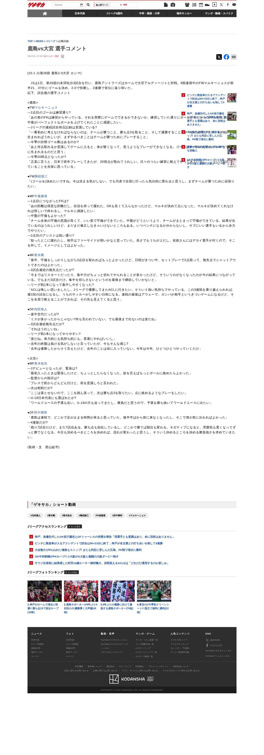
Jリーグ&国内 (37, 705)
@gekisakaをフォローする (201, 226)
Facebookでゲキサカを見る (202, 233)
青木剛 (39, 275)
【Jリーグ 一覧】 (51, 56)
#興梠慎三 (84, 570)
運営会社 (110, 728)
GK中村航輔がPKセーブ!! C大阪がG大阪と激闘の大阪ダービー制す (77, 616)
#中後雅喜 (101, 570)
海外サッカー (37, 714)
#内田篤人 (35, 570)
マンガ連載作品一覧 (145, 705)
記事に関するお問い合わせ (105, 732)
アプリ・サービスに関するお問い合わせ (140, 732)
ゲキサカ (36, 5)
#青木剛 (51, 570)
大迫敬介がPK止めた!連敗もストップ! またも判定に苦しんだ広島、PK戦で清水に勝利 (88, 609)
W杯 (125, 5)
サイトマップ (125, 728)
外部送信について (181, 728)
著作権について (95, 728)
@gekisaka (212, 701)
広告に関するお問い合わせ (76, 732)
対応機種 (79, 728)
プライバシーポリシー (158, 728)
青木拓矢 (40, 398)
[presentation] (44, 13)
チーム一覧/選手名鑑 (179, 714)
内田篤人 (40, 339)
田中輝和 (40, 462)
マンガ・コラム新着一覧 (147, 701)
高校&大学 (36, 710)
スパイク (35, 718)
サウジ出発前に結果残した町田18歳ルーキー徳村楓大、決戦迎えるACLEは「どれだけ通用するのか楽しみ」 (102, 623)
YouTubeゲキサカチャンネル (114, 701)
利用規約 (139, 728)
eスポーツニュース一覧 (146, 714)
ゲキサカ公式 (213, 707)
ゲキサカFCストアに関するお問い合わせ (181, 732)
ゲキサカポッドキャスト (112, 714)
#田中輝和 (117, 570)
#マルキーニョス (137, 570)
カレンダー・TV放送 (179, 710)
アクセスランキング (179, 705)
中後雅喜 (40, 211)
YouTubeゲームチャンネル (217, 718)
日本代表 (35, 701)
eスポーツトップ (143, 710)
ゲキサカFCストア (178, 701)
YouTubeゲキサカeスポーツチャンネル (114, 707)
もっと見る (75, 581)
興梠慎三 (41, 191)
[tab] (44, 13)
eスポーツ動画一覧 (144, 718)
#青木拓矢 (67, 570)
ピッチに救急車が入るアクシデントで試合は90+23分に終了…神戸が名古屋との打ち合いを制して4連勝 (99, 602)
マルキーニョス (46, 113)
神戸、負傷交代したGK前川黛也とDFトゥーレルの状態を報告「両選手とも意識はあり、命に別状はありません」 (102, 593)
